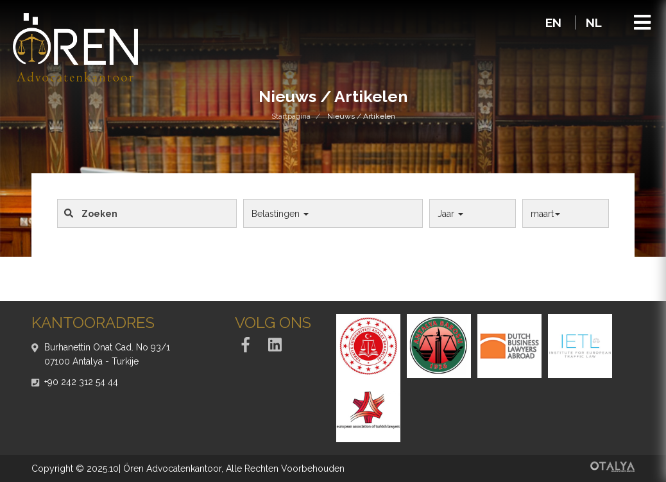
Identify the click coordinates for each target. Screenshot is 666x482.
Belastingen (280, 214)
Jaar (450, 214)
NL (594, 22)
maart (545, 214)
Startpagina (291, 116)
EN (555, 22)
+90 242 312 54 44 (81, 382)
